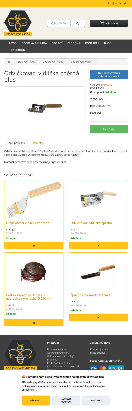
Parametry (37, 143)
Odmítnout (96, 400)
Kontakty (92, 43)
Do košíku (109, 129)
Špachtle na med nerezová (90, 295)
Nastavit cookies (66, 400)
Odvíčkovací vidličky (81, 61)
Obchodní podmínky (58, 352)
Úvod (13, 43)
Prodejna (73, 43)
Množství (95, 112)
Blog (107, 43)
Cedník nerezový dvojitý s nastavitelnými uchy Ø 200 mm (29, 297)
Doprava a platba (34, 43)
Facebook (17, 50)
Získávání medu (26, 61)
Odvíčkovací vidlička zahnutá (28, 223)
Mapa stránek (97, 352)
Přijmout (35, 400)
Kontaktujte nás (99, 349)
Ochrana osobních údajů (60, 356)
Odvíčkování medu (53, 61)
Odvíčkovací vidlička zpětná (91, 223)
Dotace (57, 43)
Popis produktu (16, 143)
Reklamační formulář (58, 363)
